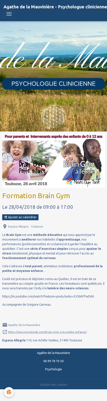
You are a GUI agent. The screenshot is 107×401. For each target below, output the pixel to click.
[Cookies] (9, 392)
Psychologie (53, 369)
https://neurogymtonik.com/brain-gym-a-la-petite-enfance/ (47, 332)
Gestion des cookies (53, 384)
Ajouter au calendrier (20, 217)
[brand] (55, 7)
